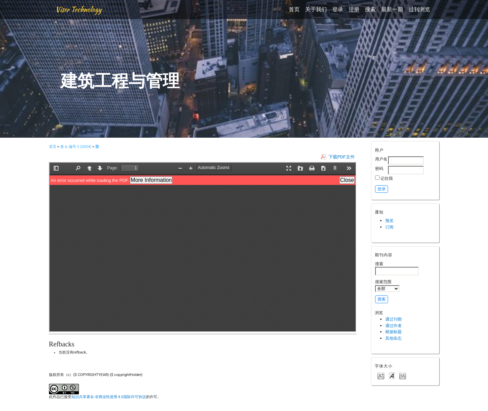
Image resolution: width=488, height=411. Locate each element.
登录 (337, 9)
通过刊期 (393, 319)
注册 (354, 9)
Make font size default (391, 375)
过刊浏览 (419, 9)
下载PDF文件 (342, 156)
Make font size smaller (380, 375)
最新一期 (392, 9)
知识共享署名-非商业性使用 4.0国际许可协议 (108, 397)
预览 (389, 220)
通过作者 (393, 325)
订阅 (389, 226)
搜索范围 (387, 285)
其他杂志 (393, 338)
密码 (379, 168)
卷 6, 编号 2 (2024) (75, 146)
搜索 (370, 9)
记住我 (387, 178)
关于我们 (316, 9)
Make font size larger (402, 375)
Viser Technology (78, 9)
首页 (294, 9)
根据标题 (393, 331)
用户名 (381, 158)
